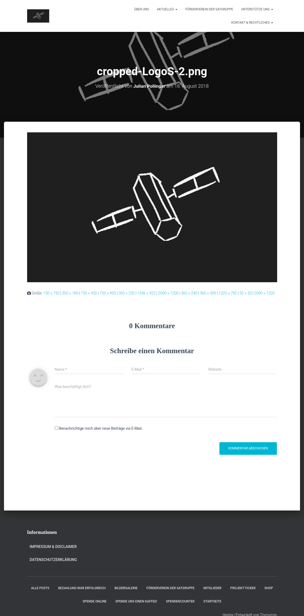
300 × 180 (70, 293)
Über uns (141, 9)
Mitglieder (212, 588)
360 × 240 (189, 293)
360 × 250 (127, 293)
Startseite (212, 601)
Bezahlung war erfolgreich (82, 588)
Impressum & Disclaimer (53, 547)
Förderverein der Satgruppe (209, 9)
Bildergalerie (126, 588)
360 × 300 (208, 293)
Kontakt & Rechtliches (252, 22)
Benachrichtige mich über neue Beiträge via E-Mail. (101, 428)
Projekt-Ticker (243, 588)
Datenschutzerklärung (53, 559)
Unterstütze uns (257, 9)
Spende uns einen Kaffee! (136, 601)
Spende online (95, 601)
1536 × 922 (146, 293)
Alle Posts (40, 588)
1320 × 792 (228, 293)
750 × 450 (89, 293)
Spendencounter (180, 601)
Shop (268, 588)
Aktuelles (167, 9)
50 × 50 (246, 293)
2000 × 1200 (168, 293)
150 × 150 (51, 293)
